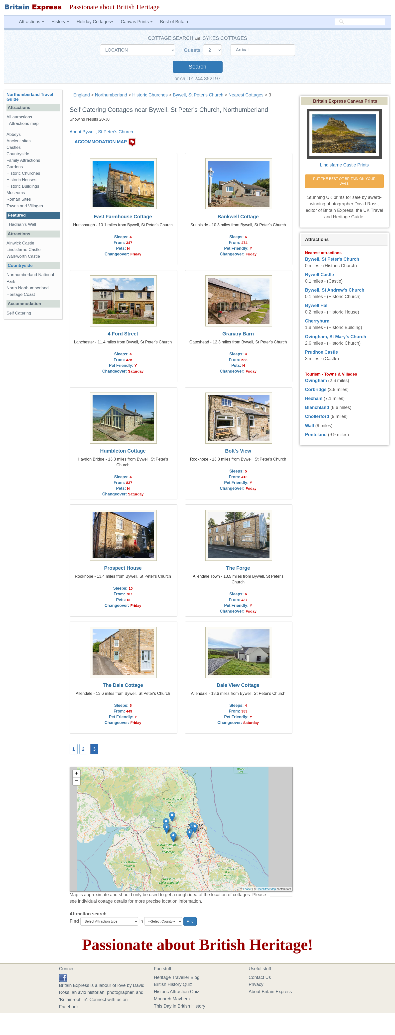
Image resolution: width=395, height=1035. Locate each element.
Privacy (256, 984)
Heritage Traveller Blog (177, 977)
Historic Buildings (22, 186)
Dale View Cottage (238, 685)
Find (74, 921)
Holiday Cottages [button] (95, 21)
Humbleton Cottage (122, 451)
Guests (193, 50)
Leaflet (247, 888)
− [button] (76, 781)
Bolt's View (238, 451)
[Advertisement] (33, 400)
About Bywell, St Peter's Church (101, 131)
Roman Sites (18, 199)
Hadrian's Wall (22, 224)
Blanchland (317, 407)
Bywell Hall (317, 305)
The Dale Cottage (123, 685)
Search (197, 67)
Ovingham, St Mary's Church (335, 336)
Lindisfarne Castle (23, 249)
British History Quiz (173, 984)
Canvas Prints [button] (136, 21)
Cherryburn (317, 320)
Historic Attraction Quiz (176, 991)
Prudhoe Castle (321, 352)
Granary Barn (238, 333)
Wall (309, 425)
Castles (13, 147)
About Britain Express (270, 991)
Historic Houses (21, 179)
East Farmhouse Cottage (123, 216)
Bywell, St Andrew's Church (334, 290)
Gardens (14, 166)
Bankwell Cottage (238, 216)
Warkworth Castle (23, 256)
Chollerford (317, 416)
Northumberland (111, 94)
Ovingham (316, 380)
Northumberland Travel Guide (29, 97)
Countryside (17, 154)
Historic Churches (150, 94)
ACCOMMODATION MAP (101, 141)
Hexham (313, 398)
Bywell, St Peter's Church (198, 94)
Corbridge (315, 389)
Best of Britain (174, 21)
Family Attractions (23, 160)
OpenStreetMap (266, 888)
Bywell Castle (319, 274)
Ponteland (316, 434)
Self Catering (18, 313)
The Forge (238, 568)
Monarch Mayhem (172, 998)
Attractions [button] (31, 21)
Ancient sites (18, 141)
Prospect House (123, 568)
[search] (360, 22)
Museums (15, 192)
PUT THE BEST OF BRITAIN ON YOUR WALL (345, 181)
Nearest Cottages (246, 94)
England (81, 94)
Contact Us (260, 977)
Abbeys (13, 134)
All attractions (19, 117)
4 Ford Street (123, 333)
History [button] (60, 21)
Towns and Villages (24, 206)
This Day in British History (179, 1006)
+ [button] (76, 774)
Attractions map (24, 123)
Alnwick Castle (20, 243)
